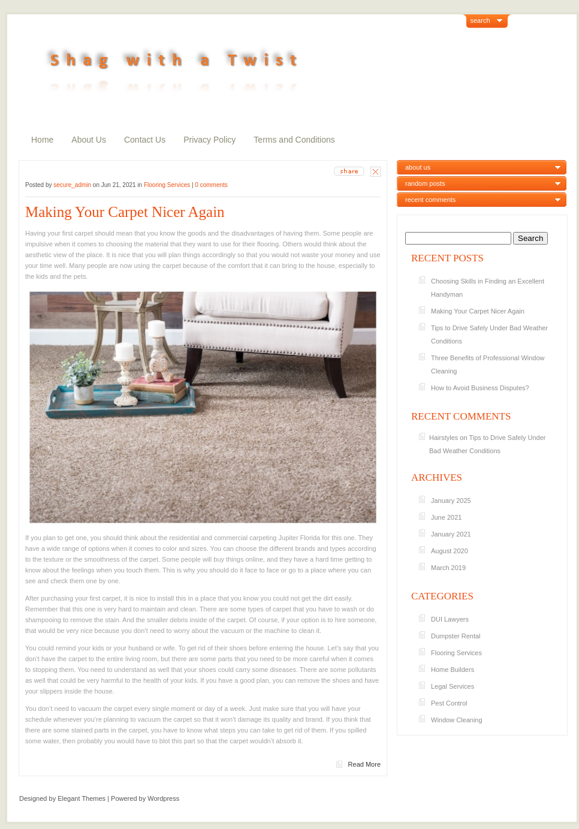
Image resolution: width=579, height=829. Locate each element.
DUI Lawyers (450, 619)
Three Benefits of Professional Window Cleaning (488, 364)
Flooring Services (167, 185)
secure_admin (72, 185)
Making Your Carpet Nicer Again (130, 212)
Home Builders (452, 669)
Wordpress (163, 798)
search (480, 20)
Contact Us (144, 139)
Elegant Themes (81, 798)
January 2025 (451, 500)
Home (42, 139)
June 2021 (446, 517)
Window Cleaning (456, 720)
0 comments (211, 185)
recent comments (430, 199)
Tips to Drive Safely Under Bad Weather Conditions (489, 334)
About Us (88, 139)
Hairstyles (443, 437)
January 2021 (451, 534)
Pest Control (449, 703)
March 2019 (448, 567)
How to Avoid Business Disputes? (480, 387)
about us (417, 167)
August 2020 (449, 550)
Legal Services (452, 686)
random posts (425, 183)
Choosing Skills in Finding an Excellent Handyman (487, 288)
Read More (364, 764)
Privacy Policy (209, 139)
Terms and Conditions (294, 139)
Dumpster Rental (456, 636)
